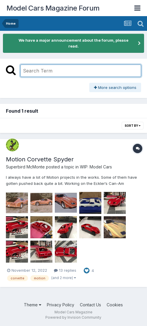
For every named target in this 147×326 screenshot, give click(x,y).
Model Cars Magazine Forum (53, 8)
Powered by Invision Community (73, 317)
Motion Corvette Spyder (40, 159)
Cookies (115, 304)
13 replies (65, 270)
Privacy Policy (60, 304)
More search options (115, 87)
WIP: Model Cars (96, 166)
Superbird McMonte (25, 166)
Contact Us (90, 304)
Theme (32, 304)
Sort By (133, 125)
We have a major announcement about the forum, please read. (73, 43)
